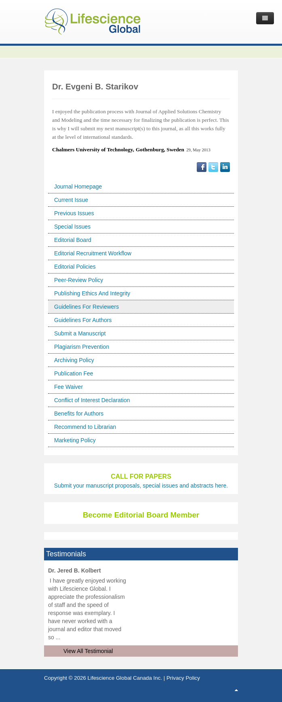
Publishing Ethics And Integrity (92, 293)
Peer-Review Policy (78, 280)
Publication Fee (73, 373)
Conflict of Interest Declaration (92, 400)
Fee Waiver (68, 387)
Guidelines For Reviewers (86, 306)
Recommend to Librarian (85, 427)
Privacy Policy (183, 678)
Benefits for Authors (78, 413)
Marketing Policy (75, 440)
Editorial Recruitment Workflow (92, 253)
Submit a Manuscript (80, 333)
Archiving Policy (74, 360)
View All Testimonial (88, 651)
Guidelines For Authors (83, 320)
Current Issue (71, 200)
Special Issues (72, 226)
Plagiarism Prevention (81, 347)
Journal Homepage (78, 186)
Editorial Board (72, 240)
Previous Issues (74, 213)
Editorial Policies (75, 266)
